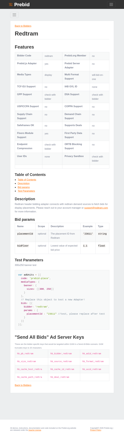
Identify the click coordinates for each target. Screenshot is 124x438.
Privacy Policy (95, 430)
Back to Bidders (23, 26)
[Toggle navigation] (111, 4)
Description (24, 183)
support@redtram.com (96, 208)
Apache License (34, 430)
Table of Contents (27, 179)
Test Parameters (26, 191)
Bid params (24, 187)
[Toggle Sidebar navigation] (14, 15)
